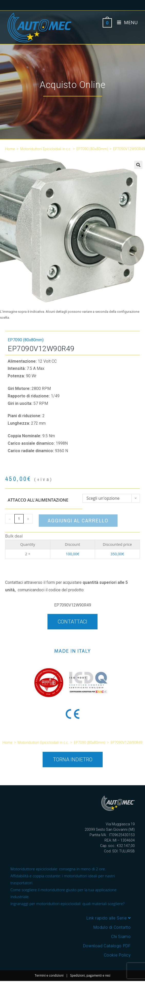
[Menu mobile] (125, 22)
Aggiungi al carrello (78, 520)
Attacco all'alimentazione (38, 500)
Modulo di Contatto (112, 927)
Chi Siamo (121, 936)
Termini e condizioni (49, 975)
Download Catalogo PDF (107, 945)
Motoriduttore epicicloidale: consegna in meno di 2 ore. (58, 868)
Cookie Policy (117, 955)
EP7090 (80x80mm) (92, 148)
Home (10, 148)
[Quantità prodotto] (19, 518)
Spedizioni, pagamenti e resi (90, 975)
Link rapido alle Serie (108, 918)
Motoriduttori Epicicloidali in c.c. (45, 148)
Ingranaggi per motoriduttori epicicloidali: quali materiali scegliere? (68, 903)
